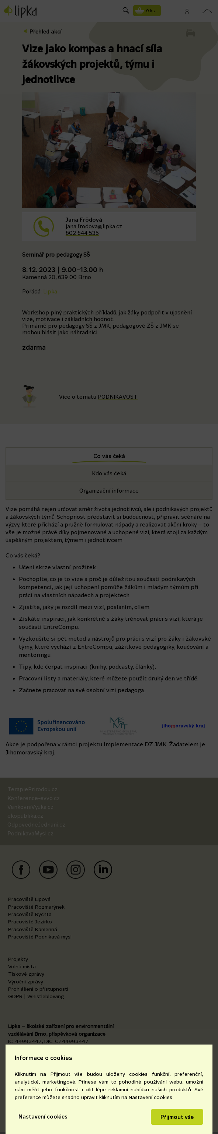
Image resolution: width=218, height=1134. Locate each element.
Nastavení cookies (43, 1116)
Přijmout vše (177, 1117)
